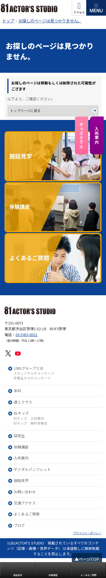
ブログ (19, 545)
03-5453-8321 (27, 354)
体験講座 (21, 467)
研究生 (19, 456)
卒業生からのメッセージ (32, 398)
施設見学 (21, 500)
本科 (17, 411)
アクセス (79, 12)
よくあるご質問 (27, 534)
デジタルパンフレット (32, 489)
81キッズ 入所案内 (29, 438)
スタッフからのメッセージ (34, 393)
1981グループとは (29, 388)
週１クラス (23, 422)
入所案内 (97, 135)
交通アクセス (25, 523)
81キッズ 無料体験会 (30, 443)
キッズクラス (81, 135)
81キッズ (21, 433)
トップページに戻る (25, 110)
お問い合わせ (25, 511)
